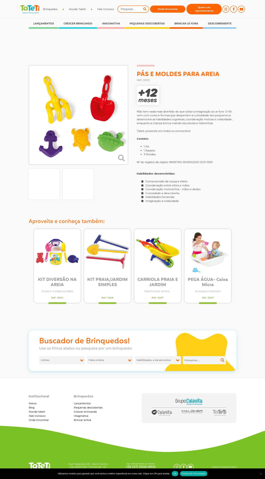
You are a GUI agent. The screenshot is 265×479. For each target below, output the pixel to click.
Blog (31, 407)
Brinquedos (50, 9)
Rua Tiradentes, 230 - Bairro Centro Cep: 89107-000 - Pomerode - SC (88, 465)
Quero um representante (204, 9)
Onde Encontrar (168, 9)
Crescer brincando (78, 23)
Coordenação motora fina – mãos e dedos (170, 189)
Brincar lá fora (186, 23)
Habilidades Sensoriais (157, 197)
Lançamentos (43, 23)
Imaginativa (111, 23)
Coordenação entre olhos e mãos (165, 185)
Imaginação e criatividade (160, 201)
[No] (260, 473)
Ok (174, 473)
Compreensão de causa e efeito (164, 181)
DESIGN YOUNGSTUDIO (224, 467)
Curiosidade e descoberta (160, 193)
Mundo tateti (37, 411)
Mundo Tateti (77, 9)
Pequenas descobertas (147, 23)
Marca (32, 403)
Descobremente (220, 23)
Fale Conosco (105, 9)
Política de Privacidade (194, 473)
